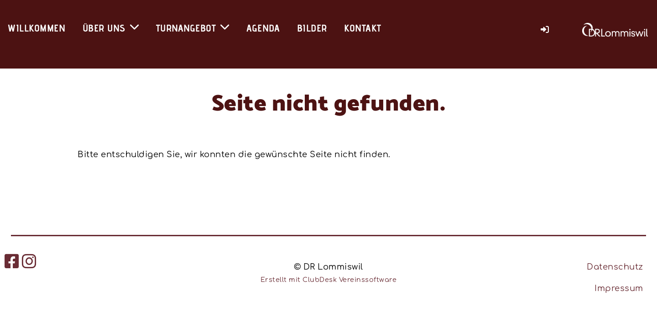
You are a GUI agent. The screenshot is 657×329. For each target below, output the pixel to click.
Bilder (312, 28)
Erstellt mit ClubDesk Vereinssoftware (329, 279)
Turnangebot (192, 27)
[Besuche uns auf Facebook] (12, 262)
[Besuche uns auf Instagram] (29, 262)
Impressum (618, 288)
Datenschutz (615, 266)
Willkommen (36, 28)
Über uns (111, 27)
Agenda (263, 28)
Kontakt (362, 28)
